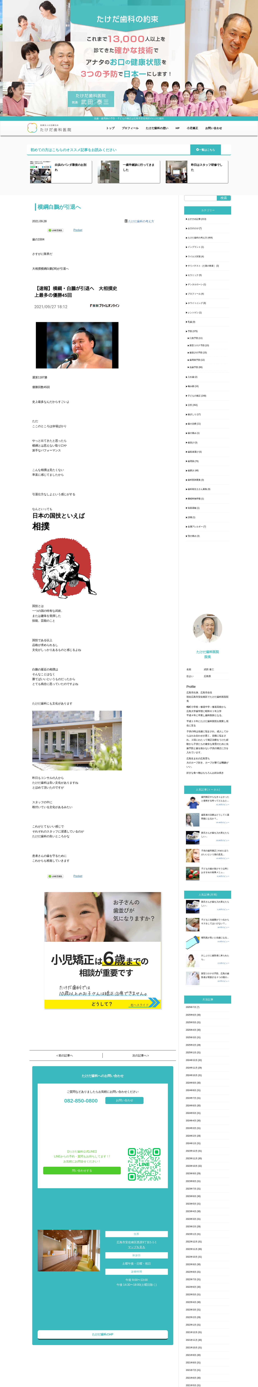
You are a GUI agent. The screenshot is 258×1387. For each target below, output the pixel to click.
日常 (190, 405)
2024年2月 (191, 1136)
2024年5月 (191, 1113)
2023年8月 (191, 1181)
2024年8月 (191, 1090)
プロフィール (130, 128)
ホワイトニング (195, 303)
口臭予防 (194, 338)
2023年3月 (191, 1219)
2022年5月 (191, 1294)
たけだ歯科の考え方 (141, 221)
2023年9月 (191, 1173)
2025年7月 (191, 1007)
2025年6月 (191, 1015)
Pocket (77, 230)
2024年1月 (191, 1143)
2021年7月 (191, 1370)
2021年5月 (191, 1385)
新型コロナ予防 (197, 345)
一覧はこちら (205, 149)
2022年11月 (191, 1249)
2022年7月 (191, 1279)
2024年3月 (191, 1128)
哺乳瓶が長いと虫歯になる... (215, 937)
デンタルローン (195, 284)
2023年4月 (191, 1211)
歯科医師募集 (194, 480)
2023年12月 (191, 1151)
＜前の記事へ (64, 1055)
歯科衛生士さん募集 (197, 489)
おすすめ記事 (194, 219)
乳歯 (190, 322)
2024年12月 (191, 1060)
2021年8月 (191, 1362)
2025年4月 (191, 1030)
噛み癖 (191, 386)
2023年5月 (191, 1204)
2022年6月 (191, 1287)
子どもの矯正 (194, 396)
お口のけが (193, 228)
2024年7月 (191, 1098)
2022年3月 (191, 1309)
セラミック (193, 275)
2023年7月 (191, 1189)
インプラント (194, 247)
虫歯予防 (194, 367)
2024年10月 (191, 1075)
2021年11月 (191, 1340)
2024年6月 (191, 1105)
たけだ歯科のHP (102, 1334)
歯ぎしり (192, 414)
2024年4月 (191, 1120)
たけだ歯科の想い (157, 128)
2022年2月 (191, 1317)
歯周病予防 (195, 360)
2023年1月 (191, 1234)
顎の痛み (192, 536)
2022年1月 (191, 1325)
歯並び (191, 442)
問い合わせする (82, 1170)
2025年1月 (191, 1052)
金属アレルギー (195, 526)
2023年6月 (191, 1196)
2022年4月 (191, 1302)
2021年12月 (191, 1332)
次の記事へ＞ (141, 1055)
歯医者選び (193, 452)
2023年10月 (191, 1166)
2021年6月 (191, 1378)
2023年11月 (191, 1158)
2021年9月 (191, 1355)
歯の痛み (192, 433)
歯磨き (191, 470)
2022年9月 (191, 1264)
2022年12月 (191, 1241)
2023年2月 (191, 1226)
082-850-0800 (81, 1101)
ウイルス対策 (194, 256)
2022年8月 (191, 1272)
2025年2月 (191, 1045)
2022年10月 (191, 1257)
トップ (110, 128)
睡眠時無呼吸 (194, 498)
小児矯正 (192, 128)
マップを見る (136, 1247)
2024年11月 (191, 1068)
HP (178, 128)
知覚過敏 (192, 508)
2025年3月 (191, 1037)
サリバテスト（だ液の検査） (202, 266)
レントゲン (193, 312)
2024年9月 (191, 1083)
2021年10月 (191, 1347)
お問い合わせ (213, 128)
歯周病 (191, 461)
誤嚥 (190, 517)
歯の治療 (192, 423)
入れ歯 (191, 377)
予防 (190, 331)
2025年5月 (191, 1022)
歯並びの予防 (196, 352)
